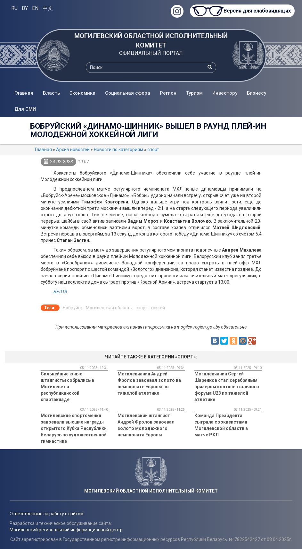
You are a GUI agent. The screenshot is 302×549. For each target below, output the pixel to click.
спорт (153, 149)
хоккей (158, 307)
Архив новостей (73, 149)
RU (14, 8)
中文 (48, 8)
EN (35, 8)
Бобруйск (73, 307)
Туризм (194, 93)
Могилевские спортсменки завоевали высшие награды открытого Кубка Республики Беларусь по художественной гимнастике (74, 428)
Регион (168, 93)
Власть (51, 93)
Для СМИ (25, 109)
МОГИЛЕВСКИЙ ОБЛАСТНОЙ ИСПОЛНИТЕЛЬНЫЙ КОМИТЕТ (151, 40)
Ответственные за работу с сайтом (47, 513)
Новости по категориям (118, 149)
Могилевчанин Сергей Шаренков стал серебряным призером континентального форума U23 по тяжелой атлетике (226, 386)
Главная (23, 93)
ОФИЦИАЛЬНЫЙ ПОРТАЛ (151, 53)
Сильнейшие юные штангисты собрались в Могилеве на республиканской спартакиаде (67, 386)
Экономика (82, 93)
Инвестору (224, 93)
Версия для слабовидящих (257, 11)
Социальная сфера (127, 93)
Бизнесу (256, 93)
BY (25, 8)
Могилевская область (109, 307)
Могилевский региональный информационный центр (66, 529)
